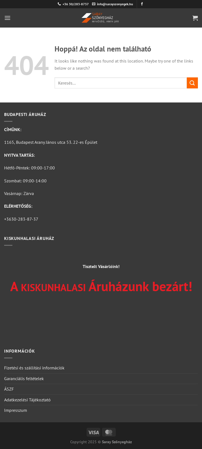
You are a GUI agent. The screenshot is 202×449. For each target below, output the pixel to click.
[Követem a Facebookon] (142, 4)
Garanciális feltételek (24, 378)
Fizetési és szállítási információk (34, 367)
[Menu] (7, 18)
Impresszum (15, 410)
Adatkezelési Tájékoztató (27, 399)
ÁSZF (9, 389)
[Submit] (192, 82)
